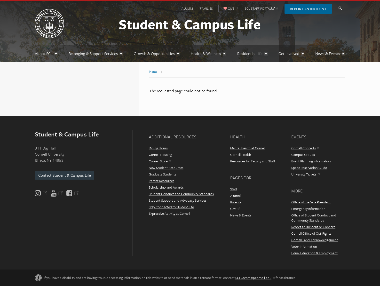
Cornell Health (240, 154)
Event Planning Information (311, 161)
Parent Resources (161, 180)
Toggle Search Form (340, 8)
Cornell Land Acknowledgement (314, 239)
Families (206, 8)
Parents (235, 202)
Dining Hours (158, 148)
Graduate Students (162, 174)
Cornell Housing (160, 154)
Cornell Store (160, 161)
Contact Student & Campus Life (64, 175)
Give (235, 208)
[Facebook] (72, 193)
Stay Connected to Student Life (171, 206)
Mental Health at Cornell (247, 148)
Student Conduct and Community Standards (181, 193)
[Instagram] (41, 193)
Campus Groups (303, 154)
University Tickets (305, 174)
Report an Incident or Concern (313, 226)
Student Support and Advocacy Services (177, 200)
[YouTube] (57, 193)
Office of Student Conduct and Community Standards (313, 218)
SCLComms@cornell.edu (255, 277)
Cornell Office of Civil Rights (311, 233)
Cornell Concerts (305, 148)
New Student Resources (166, 167)
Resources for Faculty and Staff (252, 161)
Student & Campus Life (190, 24)
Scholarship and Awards (166, 187)
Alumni (187, 8)
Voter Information (304, 246)
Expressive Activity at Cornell (169, 213)
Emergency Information (308, 208)
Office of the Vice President (311, 202)
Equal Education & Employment (314, 252)
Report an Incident (308, 8)
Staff (233, 188)
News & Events (241, 215)
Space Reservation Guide (309, 167)
